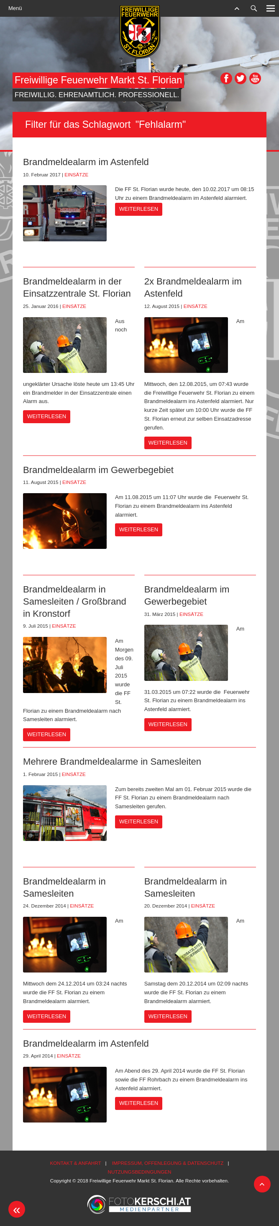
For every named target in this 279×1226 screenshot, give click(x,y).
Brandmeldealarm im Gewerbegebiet (98, 470)
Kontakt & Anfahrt (75, 1163)
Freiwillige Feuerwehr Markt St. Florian (98, 80)
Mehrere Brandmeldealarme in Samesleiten (112, 761)
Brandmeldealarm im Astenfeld (86, 162)
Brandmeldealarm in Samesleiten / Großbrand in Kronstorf (74, 601)
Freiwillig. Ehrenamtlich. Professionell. (97, 95)
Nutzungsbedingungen (139, 1171)
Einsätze (76, 174)
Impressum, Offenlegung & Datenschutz (168, 1163)
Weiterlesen (138, 209)
